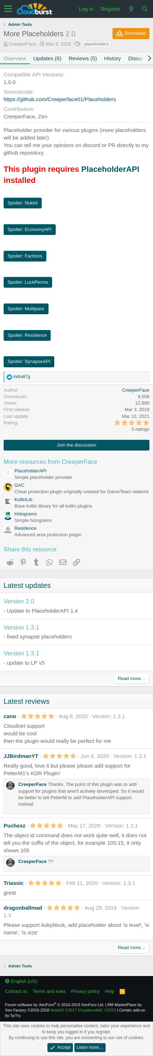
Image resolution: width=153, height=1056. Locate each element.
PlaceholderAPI (110, 169)
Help (110, 991)
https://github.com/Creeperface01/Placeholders (60, 99)
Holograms (25, 514)
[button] (8, 9)
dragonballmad (23, 908)
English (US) (21, 981)
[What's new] (131, 8)
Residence (25, 528)
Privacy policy (85, 991)
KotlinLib (23, 499)
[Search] (145, 8)
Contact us (16, 991)
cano (10, 716)
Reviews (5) (83, 58)
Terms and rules (49, 991)
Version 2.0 (19, 601)
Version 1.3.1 (21, 627)
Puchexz (15, 825)
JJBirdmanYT (21, 756)
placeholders (96, 44)
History (112, 58)
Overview (15, 58)
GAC (19, 485)
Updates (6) (47, 58)
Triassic (14, 883)
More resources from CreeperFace (50, 461)
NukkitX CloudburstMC (83, 1010)
